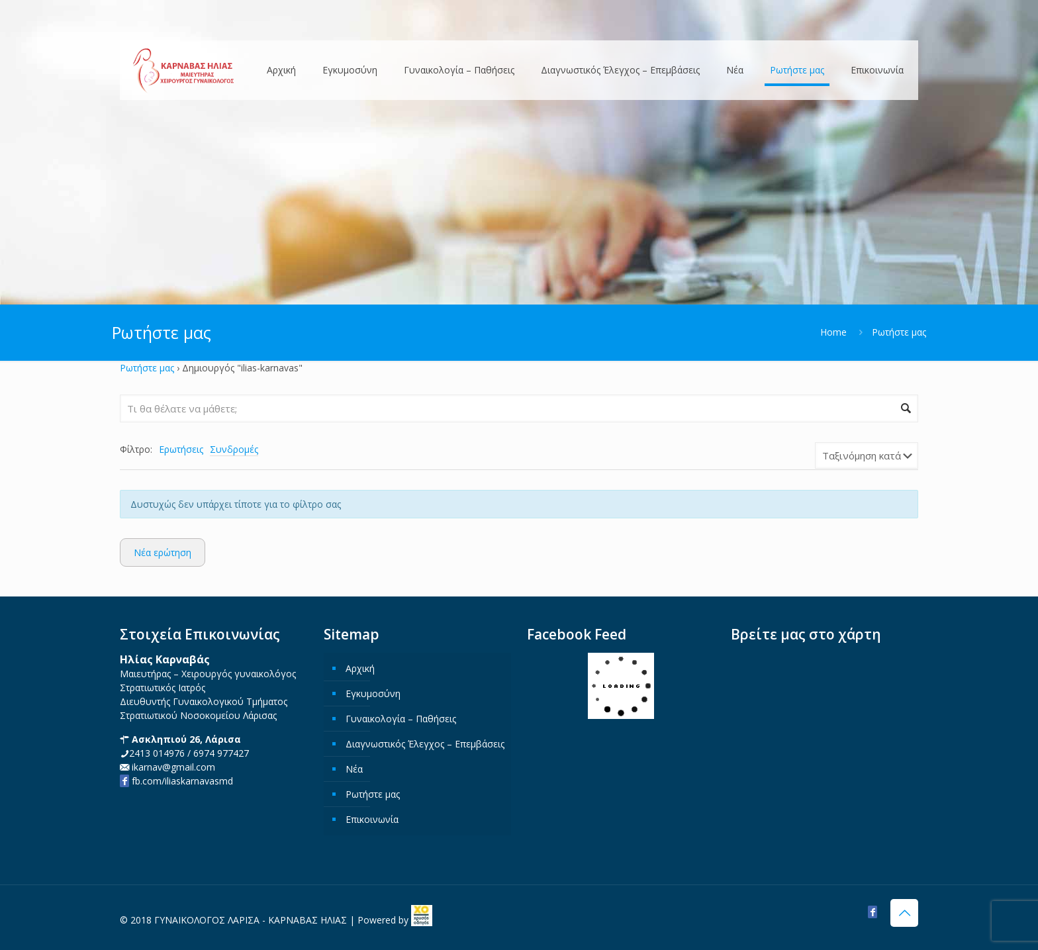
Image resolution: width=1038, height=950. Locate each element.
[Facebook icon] (872, 911)
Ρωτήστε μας (147, 367)
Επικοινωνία (372, 819)
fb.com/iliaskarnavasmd (176, 781)
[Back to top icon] (904, 913)
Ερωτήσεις (181, 449)
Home (833, 332)
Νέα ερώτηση (162, 552)
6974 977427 (221, 753)
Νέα (354, 769)
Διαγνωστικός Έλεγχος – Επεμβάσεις (425, 743)
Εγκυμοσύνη (373, 693)
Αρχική (360, 668)
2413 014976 (157, 753)
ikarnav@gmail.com (172, 767)
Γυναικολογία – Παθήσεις (401, 718)
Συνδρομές (234, 449)
